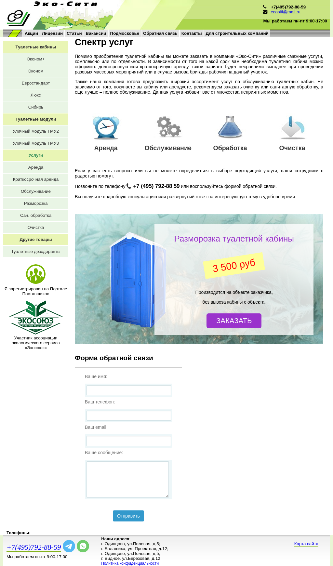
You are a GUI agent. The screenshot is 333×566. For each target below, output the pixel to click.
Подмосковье (125, 33)
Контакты (191, 33)
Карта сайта (306, 543)
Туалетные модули (35, 119)
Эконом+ (36, 59)
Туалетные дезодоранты (35, 251)
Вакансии (96, 33)
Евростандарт (36, 83)
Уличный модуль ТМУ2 (36, 131)
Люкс (36, 95)
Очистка (35, 227)
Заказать (234, 321)
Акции (31, 33)
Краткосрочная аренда (36, 179)
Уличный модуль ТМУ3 (36, 143)
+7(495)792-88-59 (34, 547)
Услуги (36, 155)
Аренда (35, 167)
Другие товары (36, 239)
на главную (98, 15)
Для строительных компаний (237, 33)
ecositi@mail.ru (285, 11)
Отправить (128, 516)
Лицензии (52, 33)
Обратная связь (160, 33)
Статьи (74, 33)
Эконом (36, 71)
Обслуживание (36, 191)
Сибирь (36, 107)
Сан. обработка (35, 215)
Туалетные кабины (36, 47)
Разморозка (36, 203)
